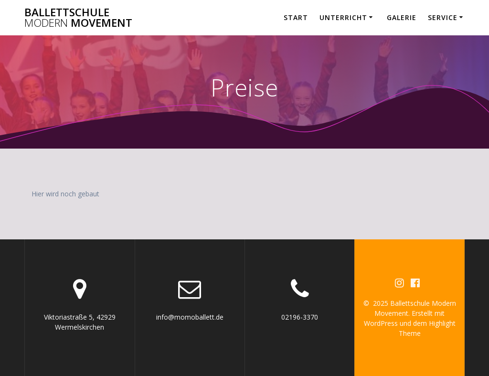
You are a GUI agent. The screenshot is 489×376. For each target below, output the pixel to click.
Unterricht (343, 17)
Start (296, 17)
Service (442, 17)
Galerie (401, 17)
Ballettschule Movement (78, 18)
